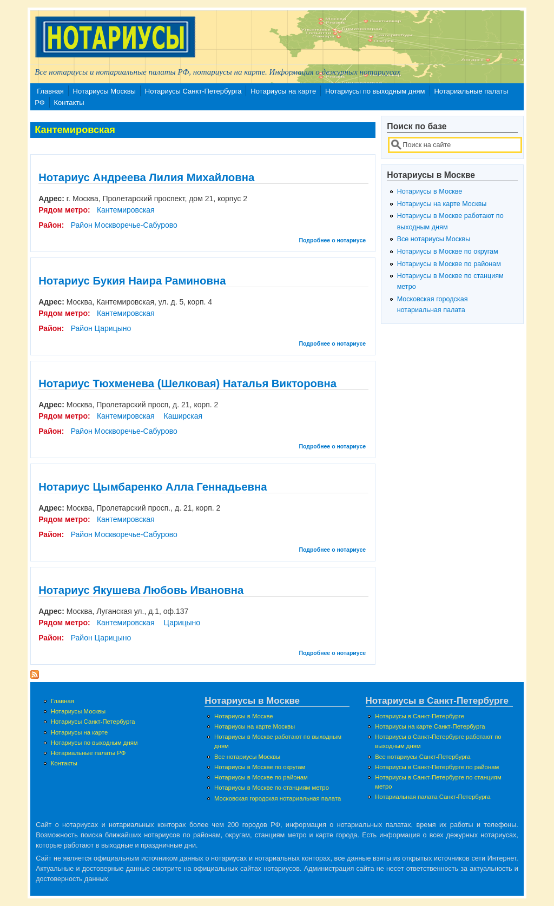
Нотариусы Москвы (104, 91)
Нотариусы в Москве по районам (449, 264)
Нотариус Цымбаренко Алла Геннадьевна (152, 487)
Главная (50, 91)
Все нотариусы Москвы (434, 239)
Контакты (69, 102)
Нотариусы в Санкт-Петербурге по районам (437, 767)
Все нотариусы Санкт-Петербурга (422, 756)
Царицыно (181, 622)
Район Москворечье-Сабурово (124, 225)
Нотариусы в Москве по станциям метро (271, 787)
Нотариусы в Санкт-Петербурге (419, 716)
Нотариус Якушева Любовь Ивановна (140, 590)
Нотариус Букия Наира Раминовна (132, 281)
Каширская (182, 416)
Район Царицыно (101, 328)
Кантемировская (126, 210)
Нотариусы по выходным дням (375, 91)
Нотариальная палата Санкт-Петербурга (432, 796)
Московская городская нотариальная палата (277, 798)
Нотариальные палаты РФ (88, 753)
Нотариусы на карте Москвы (442, 204)
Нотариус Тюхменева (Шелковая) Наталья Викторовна (187, 383)
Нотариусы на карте (283, 91)
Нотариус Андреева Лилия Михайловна (146, 177)
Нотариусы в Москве (430, 191)
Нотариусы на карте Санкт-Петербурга (430, 726)
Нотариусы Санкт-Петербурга (193, 91)
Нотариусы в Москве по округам (447, 251)
